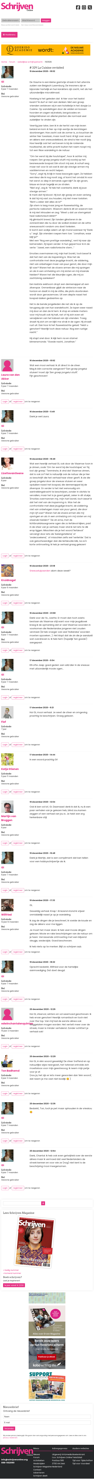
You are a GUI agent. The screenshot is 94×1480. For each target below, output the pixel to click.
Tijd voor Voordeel (81, 1463)
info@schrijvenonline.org (14, 1459)
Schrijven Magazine (42, 1466)
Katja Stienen (10, 769)
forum (12, 61)
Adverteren (38, 1472)
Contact (37, 1469)
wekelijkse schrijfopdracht (30, 61)
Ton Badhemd (10, 1070)
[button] (9, 35)
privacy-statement (10, 1438)
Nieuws (36, 1454)
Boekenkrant (78, 1454)
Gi (2, 82)
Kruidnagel (8, 580)
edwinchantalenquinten (17, 1023)
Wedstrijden (39, 1463)
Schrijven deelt (40, 1475)
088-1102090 (7, 1462)
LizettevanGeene (12, 473)
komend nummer (12, 1273)
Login (5, 401)
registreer (18, 401)
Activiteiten (38, 1460)
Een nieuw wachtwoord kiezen (32, 25)
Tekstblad (77, 1457)
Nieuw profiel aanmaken (10, 25)
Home (4, 61)
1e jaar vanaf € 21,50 (14, 1285)
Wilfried (6, 914)
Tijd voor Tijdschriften (82, 1460)
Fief (3, 722)
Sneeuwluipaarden (40, 570)
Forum (36, 1457)
